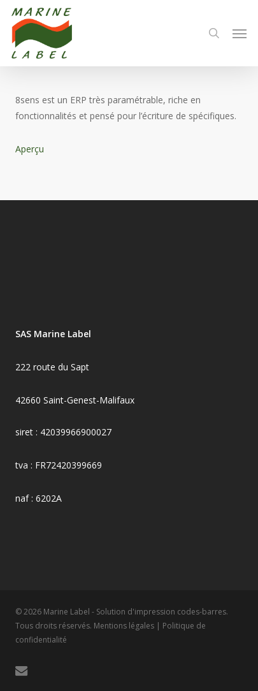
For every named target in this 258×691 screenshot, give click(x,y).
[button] (240, 33)
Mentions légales (124, 625)
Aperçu (29, 149)
